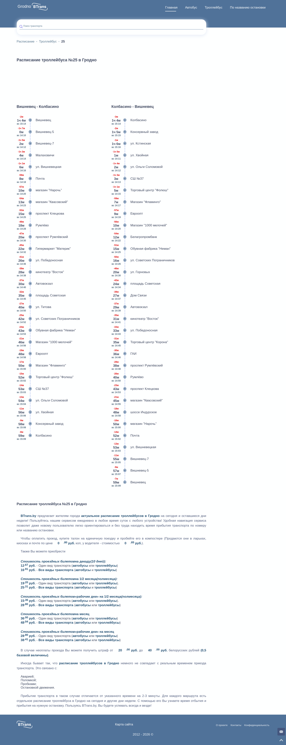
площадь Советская (41, 295)
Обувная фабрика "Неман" (46, 330)
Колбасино (34, 435)
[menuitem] (171, 7)
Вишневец (34, 120)
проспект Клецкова (40, 213)
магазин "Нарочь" (39, 190)
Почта (31, 178)
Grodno (24, 6)
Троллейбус (213, 7)
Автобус (191, 7)
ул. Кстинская (131, 143)
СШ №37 (33, 388)
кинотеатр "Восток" (40, 272)
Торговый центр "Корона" (139, 342)
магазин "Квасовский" (42, 202)
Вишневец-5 (35, 131)
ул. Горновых (130, 272)
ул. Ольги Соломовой (42, 400)
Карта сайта (124, 724)
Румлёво (33, 225)
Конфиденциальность (256, 725)
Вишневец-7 (35, 143)
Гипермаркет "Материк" (44, 248)
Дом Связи (129, 295)
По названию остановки (247, 7)
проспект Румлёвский (42, 237)
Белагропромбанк (134, 237)
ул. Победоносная (40, 260)
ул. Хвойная (35, 412)
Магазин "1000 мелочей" (44, 342)
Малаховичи (35, 155)
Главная (171, 7)
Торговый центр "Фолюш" (45, 377)
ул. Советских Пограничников (48, 318)
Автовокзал (35, 283)
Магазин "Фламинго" (41, 365)
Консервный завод (40, 423)
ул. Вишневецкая (39, 166)
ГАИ (123, 353)
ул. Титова (34, 307)
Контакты (236, 725)
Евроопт (32, 353)
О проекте (221, 725)
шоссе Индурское (134, 412)
